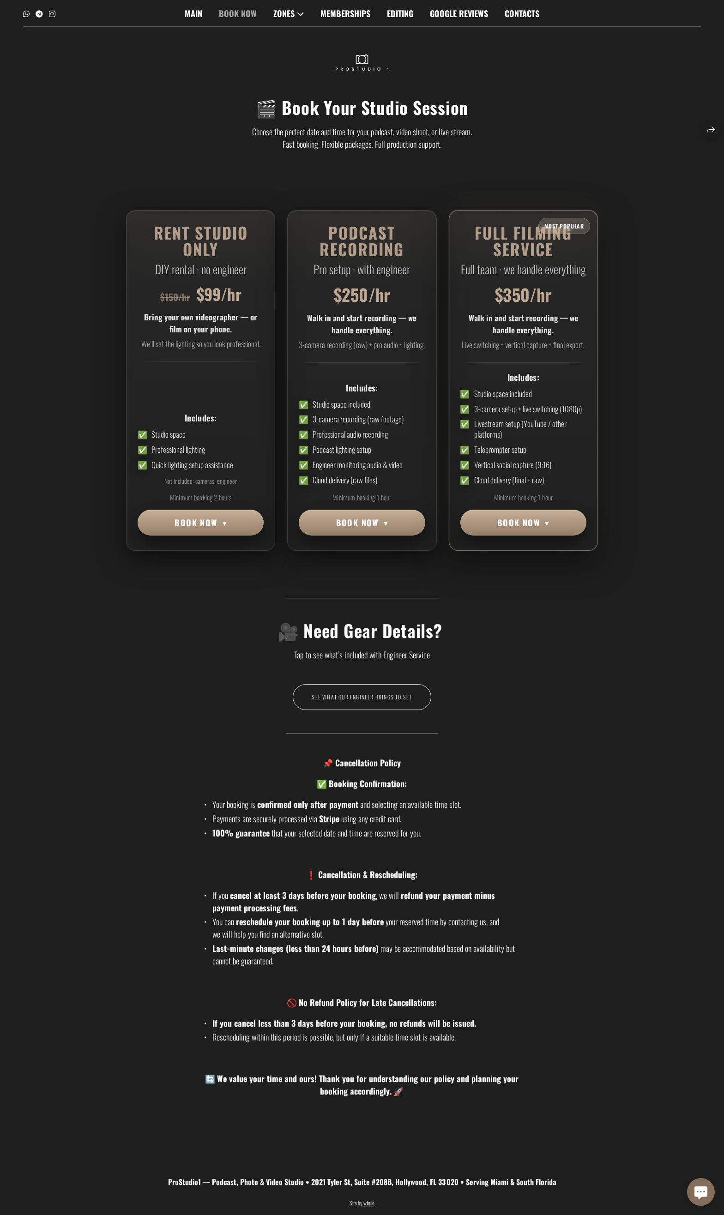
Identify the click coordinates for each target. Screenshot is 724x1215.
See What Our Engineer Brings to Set (362, 706)
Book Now (238, 13)
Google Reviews (459, 13)
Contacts (522, 13)
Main (193, 13)
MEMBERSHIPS (345, 13)
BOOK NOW (201, 523)
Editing (400, 13)
